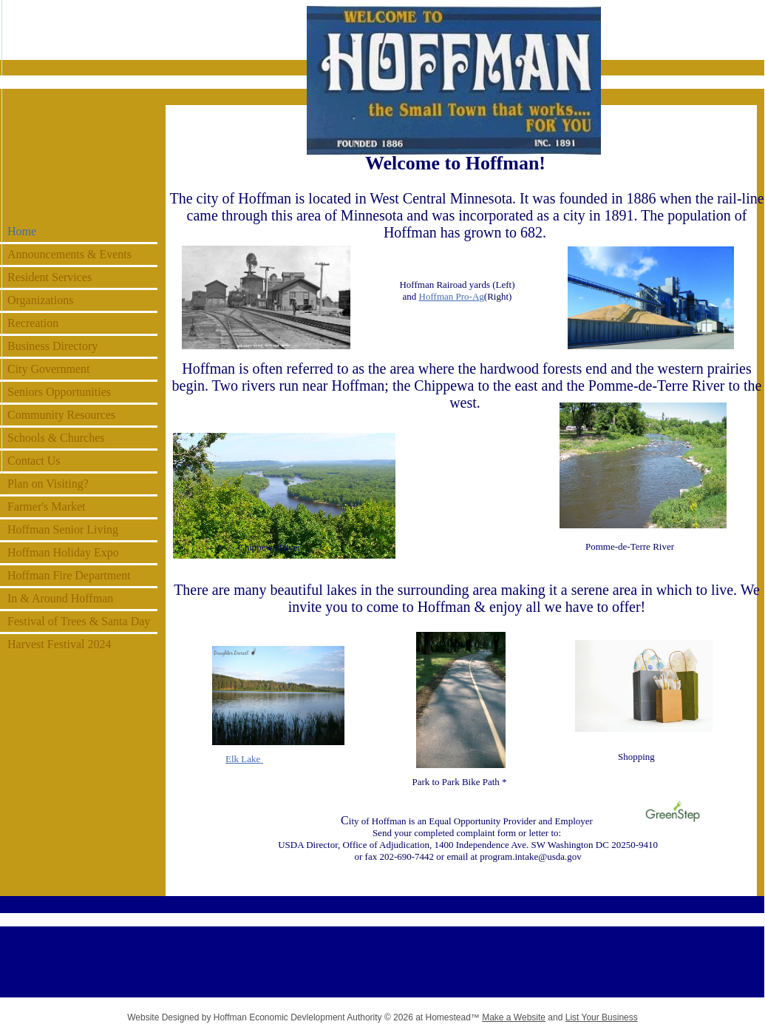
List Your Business (601, 1017)
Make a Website (513, 1017)
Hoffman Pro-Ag (451, 296)
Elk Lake (242, 758)
